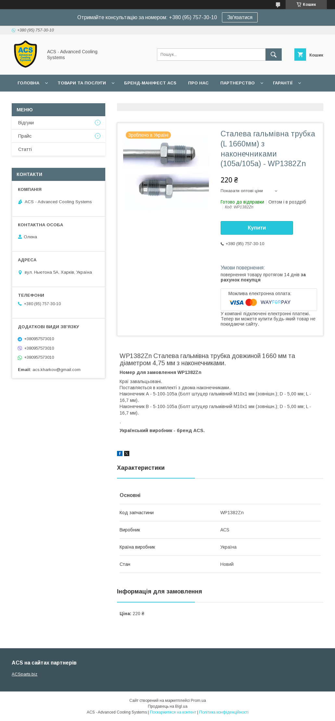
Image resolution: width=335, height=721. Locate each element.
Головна (28, 83)
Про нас (198, 83)
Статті (25, 149)
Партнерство (237, 83)
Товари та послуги (82, 83)
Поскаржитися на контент (173, 712)
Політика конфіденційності (224, 712)
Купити (257, 227)
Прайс (25, 136)
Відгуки (26, 122)
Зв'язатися (239, 17)
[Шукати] (273, 54)
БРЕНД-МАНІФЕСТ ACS (150, 83)
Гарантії (282, 83)
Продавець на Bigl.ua (167, 706)
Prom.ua (198, 700)
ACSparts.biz (24, 674)
